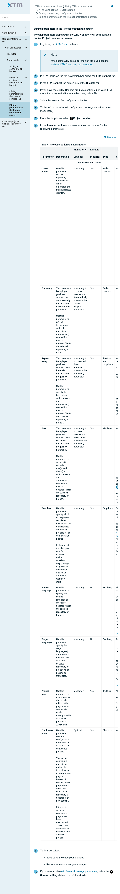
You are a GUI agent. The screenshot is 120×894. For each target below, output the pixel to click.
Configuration (15, 33)
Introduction (15, 27)
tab (48, 9)
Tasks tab (11, 54)
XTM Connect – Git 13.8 (48, 6)
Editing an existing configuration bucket (18, 80)
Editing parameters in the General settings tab (16, 95)
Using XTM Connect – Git (15, 40)
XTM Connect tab (16, 48)
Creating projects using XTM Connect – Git (15, 124)
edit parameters (79, 871)
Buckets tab (17, 60)
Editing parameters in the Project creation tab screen (16, 110)
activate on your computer (71, 64)
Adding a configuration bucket (15, 69)
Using (79, 6)
